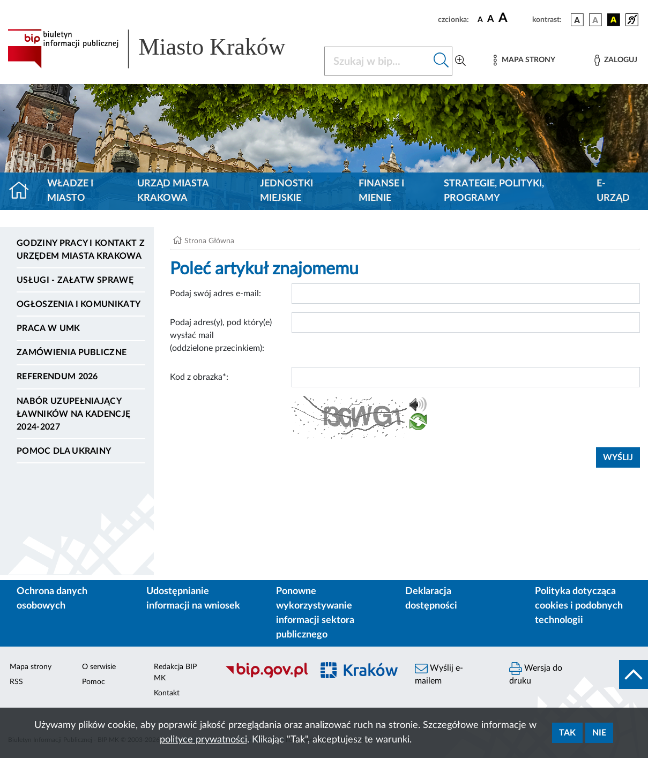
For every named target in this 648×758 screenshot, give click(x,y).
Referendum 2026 (57, 376)
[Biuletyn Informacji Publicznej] (263, 676)
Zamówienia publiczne (71, 352)
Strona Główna (209, 241)
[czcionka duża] (513, 18)
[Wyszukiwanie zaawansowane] (460, 61)
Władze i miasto (70, 191)
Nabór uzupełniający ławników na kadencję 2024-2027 (73, 414)
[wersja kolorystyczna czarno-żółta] (614, 20)
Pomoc (93, 682)
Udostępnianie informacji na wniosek (193, 599)
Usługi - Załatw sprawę (75, 280)
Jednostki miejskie (286, 191)
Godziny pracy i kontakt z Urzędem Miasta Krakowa (81, 249)
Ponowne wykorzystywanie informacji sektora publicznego (315, 613)
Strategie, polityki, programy (494, 191)
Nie (599, 733)
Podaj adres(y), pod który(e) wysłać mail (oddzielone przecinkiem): (221, 335)
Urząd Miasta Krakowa (172, 191)
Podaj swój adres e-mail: (215, 293)
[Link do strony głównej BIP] (159, 48)
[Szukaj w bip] (441, 61)
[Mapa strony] (524, 60)
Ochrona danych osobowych (52, 599)
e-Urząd (613, 191)
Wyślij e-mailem (439, 673)
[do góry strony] (633, 674)
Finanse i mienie (381, 191)
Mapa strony (30, 667)
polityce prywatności (203, 740)
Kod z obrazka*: (199, 377)
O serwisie (99, 667)
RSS (16, 682)
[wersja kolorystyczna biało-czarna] (595, 20)
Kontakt (167, 693)
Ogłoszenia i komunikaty (78, 304)
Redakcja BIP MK (175, 672)
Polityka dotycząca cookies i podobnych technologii (579, 606)
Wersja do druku (535, 673)
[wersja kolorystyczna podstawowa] (577, 20)
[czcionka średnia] (490, 19)
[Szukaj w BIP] (377, 61)
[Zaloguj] (615, 60)
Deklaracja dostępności (431, 599)
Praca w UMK (48, 328)
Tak (567, 733)
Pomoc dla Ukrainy (64, 451)
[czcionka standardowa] (480, 19)
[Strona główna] (23, 191)
